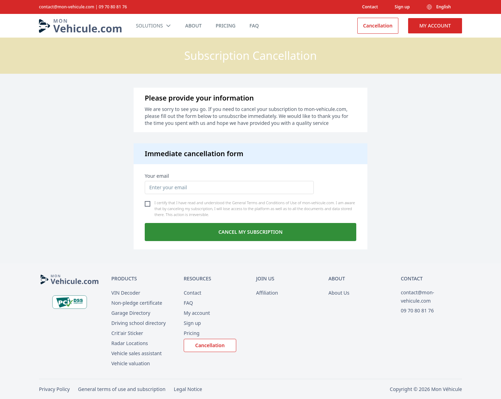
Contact (370, 7)
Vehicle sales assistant (136, 353)
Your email (157, 176)
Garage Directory (130, 313)
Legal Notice (188, 389)
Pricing (191, 333)
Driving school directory (138, 323)
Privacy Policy (54, 389)
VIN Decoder (125, 292)
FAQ (188, 303)
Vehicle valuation (130, 363)
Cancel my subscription (250, 232)
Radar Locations (129, 343)
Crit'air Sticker (127, 333)
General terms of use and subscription (121, 389)
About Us (338, 292)
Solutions (153, 26)
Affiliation (267, 292)
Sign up (402, 7)
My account (435, 25)
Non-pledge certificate (136, 303)
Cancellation (378, 25)
